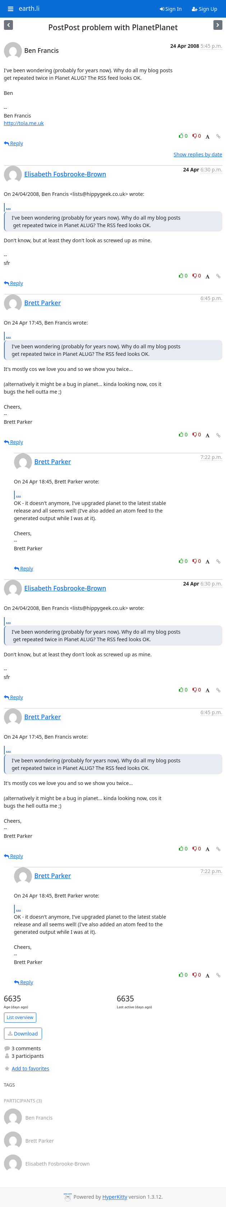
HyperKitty (114, 1197)
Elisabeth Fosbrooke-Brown (65, 174)
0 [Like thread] (184, 135)
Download (23, 1033)
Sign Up (204, 8)
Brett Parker (42, 302)
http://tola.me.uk (24, 123)
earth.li (29, 8)
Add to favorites (26, 1068)
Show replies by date (198, 154)
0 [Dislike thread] (197, 135)
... (8, 207)
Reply (13, 143)
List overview (20, 1017)
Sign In (171, 8)
